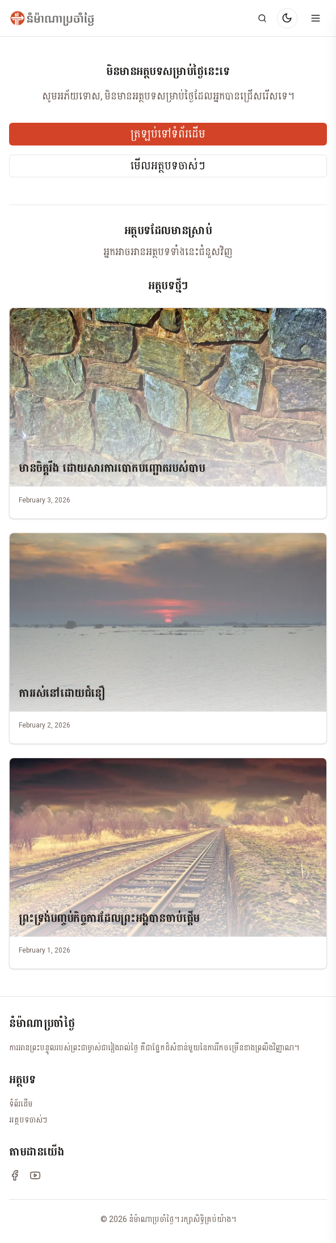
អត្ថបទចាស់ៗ (28, 1119)
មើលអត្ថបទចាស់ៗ (168, 166)
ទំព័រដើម (21, 1103)
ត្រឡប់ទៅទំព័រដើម (168, 134)
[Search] (262, 18)
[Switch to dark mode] (287, 18)
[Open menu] (315, 18)
